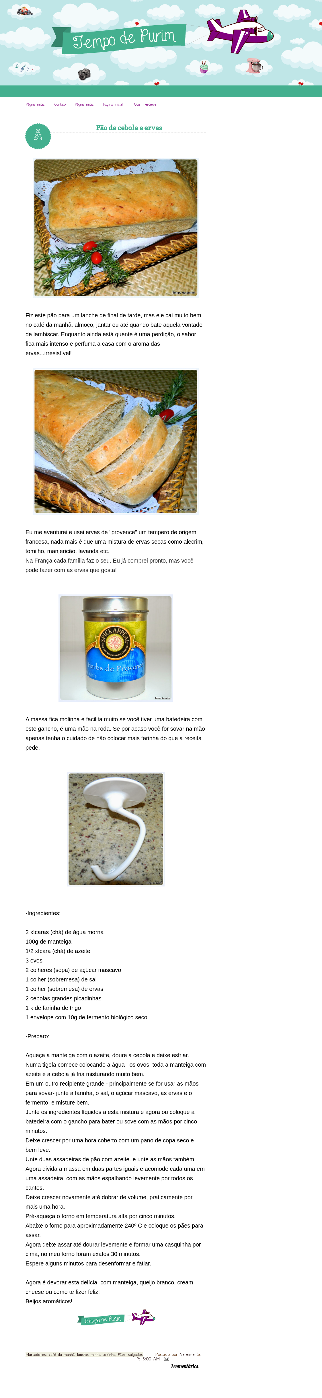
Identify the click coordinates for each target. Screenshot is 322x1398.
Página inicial (35, 104)
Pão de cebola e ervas (129, 128)
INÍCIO (63, 114)
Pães (122, 1354)
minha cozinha (103, 1354)
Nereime (188, 1354)
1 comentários (184, 1366)
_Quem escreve (144, 104)
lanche (82, 1354)
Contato (60, 104)
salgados (135, 1354)
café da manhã (62, 1354)
